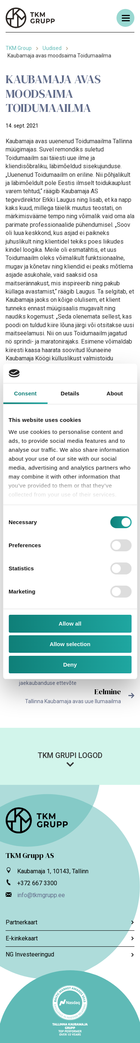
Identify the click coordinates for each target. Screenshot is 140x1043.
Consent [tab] (25, 393)
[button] (70, 759)
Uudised (52, 48)
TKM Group (19, 48)
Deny (70, 664)
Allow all (70, 623)
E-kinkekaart (70, 938)
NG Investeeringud (70, 954)
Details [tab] (70, 393)
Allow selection (70, 644)
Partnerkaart (70, 922)
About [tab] (114, 393)
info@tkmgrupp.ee (41, 895)
